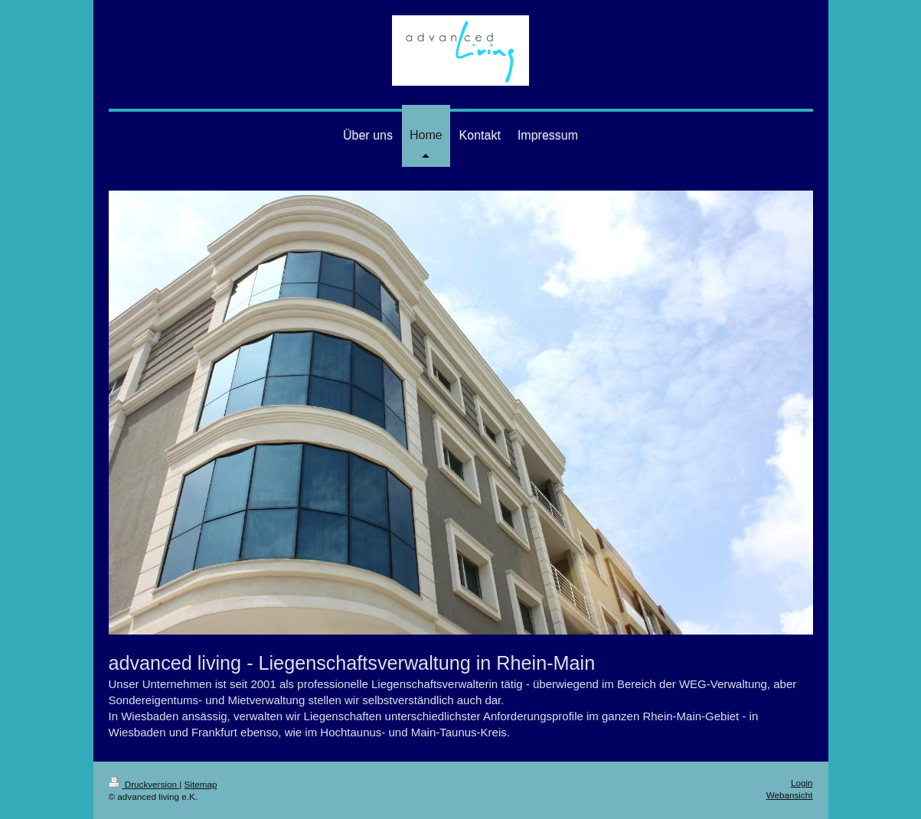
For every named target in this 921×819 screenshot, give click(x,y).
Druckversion (144, 784)
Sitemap (201, 784)
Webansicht (789, 795)
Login (802, 783)
